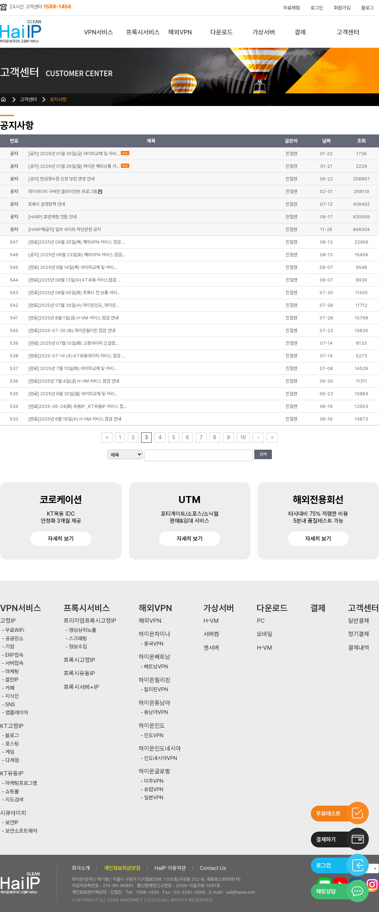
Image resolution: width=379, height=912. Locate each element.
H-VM (210, 620)
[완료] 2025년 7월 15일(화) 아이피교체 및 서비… (72, 368)
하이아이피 (22, 32)
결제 (300, 32)
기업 (9, 647)
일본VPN (153, 798)
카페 (9, 688)
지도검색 (14, 800)
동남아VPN (156, 712)
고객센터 (348, 32)
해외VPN (180, 32)
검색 (263, 454)
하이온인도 (152, 725)
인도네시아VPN (160, 758)
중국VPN (153, 644)
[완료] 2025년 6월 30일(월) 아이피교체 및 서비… (73, 393)
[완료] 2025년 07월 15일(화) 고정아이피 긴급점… (73, 343)
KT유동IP (12, 773)
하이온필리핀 (154, 680)
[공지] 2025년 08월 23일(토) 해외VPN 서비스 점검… (76, 254)
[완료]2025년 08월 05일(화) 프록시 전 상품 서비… (74, 292)
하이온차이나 (154, 634)
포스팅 (12, 744)
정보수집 (78, 647)
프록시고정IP (79, 660)
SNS (10, 705)
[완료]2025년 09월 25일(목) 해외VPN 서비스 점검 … (76, 242)
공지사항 (58, 99)
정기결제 (358, 634)
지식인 (12, 696)
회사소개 (81, 868)
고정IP (8, 620)
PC (261, 620)
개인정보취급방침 (122, 868)
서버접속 (14, 663)
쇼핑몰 (12, 792)
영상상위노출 (82, 630)
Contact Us (213, 868)
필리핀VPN (156, 690)
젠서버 (211, 648)
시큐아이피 (13, 813)
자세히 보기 (61, 538)
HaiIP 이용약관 (170, 868)
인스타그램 (372, 885)
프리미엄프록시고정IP (90, 620)
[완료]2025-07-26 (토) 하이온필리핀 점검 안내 (71, 330)
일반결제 (358, 620)
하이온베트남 (154, 657)
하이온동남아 (154, 703)
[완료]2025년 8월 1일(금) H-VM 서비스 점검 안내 (73, 317)
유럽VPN (153, 790)
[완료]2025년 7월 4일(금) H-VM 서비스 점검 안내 (73, 381)
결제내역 (358, 648)
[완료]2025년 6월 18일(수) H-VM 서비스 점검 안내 (74, 419)
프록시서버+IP (81, 687)
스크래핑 (78, 639)
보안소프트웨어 (21, 831)
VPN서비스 (98, 32)
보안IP (12, 823)
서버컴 (211, 634)
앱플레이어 (16, 713)
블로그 (367, 8)
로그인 (317, 8)
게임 (9, 752)
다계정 (12, 761)
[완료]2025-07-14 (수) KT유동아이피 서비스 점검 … (76, 355)
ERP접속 (14, 655)
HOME (3, 99)
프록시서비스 (143, 32)
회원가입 (342, 8)
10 (243, 437)
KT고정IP (12, 726)
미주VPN (153, 781)
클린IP (12, 680)
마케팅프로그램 (21, 783)
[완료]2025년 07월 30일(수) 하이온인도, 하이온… (73, 305)
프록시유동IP (79, 673)
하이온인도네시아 (160, 748)
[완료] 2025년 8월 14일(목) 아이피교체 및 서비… (72, 267)
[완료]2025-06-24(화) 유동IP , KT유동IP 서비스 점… (77, 406)
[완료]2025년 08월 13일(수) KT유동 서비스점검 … (74, 280)
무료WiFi (14, 630)
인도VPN (153, 736)
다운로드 (221, 32)
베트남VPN (156, 667)
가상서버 (264, 32)
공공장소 (14, 639)
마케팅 (12, 672)
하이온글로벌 (154, 771)
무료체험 (291, 8)
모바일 (265, 634)
